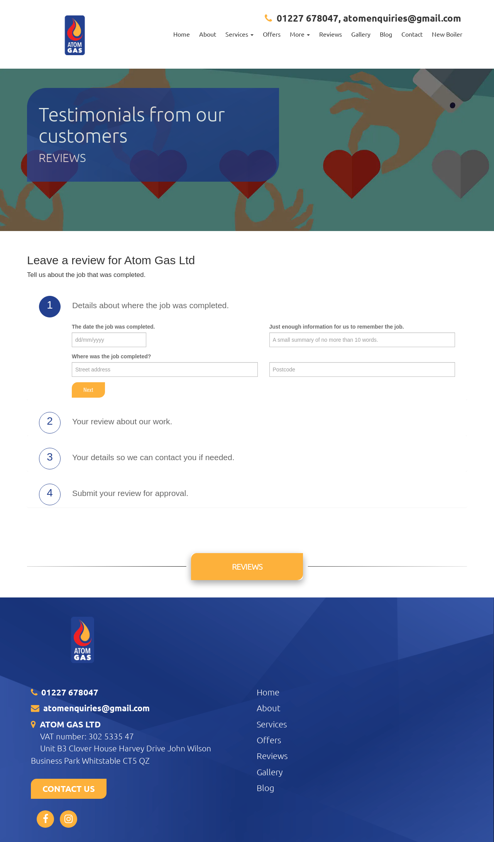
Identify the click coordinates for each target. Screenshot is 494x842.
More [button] (300, 34)
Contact (412, 34)
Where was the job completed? (111, 356)
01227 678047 (307, 18)
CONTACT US (68, 788)
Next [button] (88, 390)
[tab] (247, 306)
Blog (386, 34)
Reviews (330, 34)
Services (272, 724)
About (207, 34)
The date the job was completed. (113, 327)
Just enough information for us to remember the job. (336, 327)
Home (181, 34)
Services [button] (239, 34)
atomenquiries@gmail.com (402, 18)
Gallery (360, 34)
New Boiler (447, 34)
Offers (272, 34)
